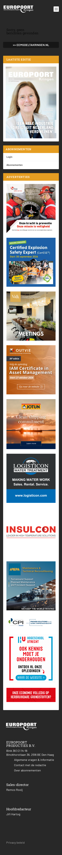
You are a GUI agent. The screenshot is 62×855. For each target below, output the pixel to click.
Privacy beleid (15, 842)
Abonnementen (14, 165)
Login (9, 156)
